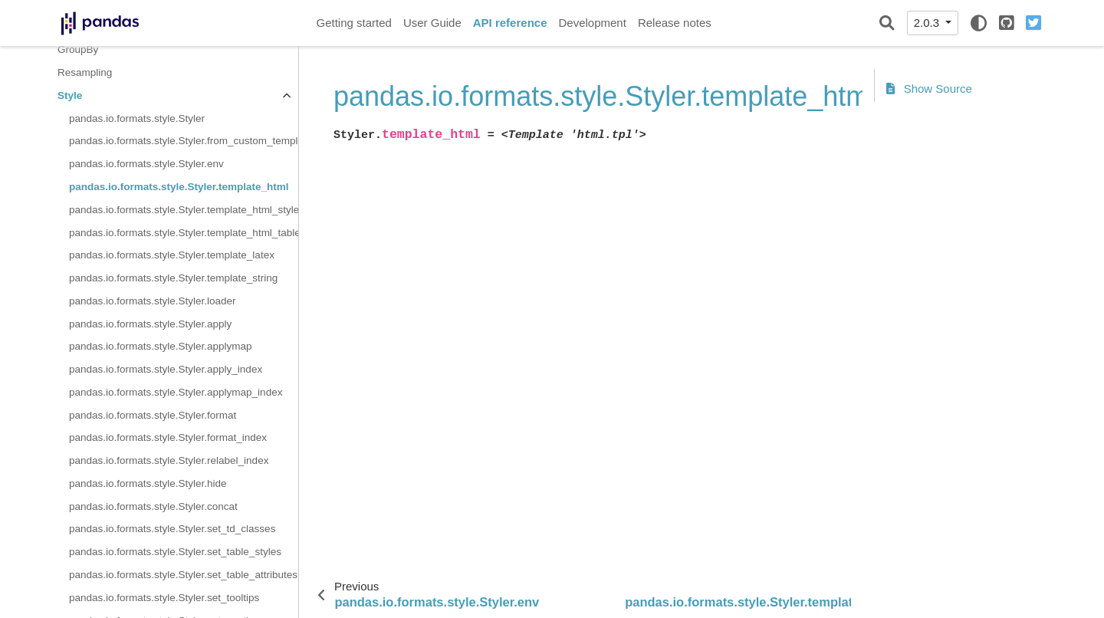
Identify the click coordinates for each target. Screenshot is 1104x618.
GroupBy (78, 49)
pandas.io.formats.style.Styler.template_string (173, 278)
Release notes (674, 22)
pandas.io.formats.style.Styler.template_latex (171, 255)
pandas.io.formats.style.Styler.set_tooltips (164, 597)
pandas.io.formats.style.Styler (137, 118)
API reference (510, 22)
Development (592, 22)
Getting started (354, 22)
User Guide (432, 22)
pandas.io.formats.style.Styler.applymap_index (175, 392)
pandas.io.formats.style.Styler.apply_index (165, 369)
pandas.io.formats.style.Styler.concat (153, 506)
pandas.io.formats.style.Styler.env (146, 163)
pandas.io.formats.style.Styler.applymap (160, 346)
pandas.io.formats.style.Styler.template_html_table (183, 232)
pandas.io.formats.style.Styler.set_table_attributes (183, 574)
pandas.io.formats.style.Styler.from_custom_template (183, 140)
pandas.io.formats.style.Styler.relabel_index (168, 460)
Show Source (929, 88)
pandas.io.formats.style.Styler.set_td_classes (172, 528)
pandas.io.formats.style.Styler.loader (152, 301)
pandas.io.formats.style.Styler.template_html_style (183, 209)
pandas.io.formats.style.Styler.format (152, 415)
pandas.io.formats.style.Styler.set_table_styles (175, 551)
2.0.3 (928, 22)
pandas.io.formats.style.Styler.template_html (179, 186)
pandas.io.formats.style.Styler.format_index (168, 437)
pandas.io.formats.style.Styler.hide (148, 483)
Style (70, 95)
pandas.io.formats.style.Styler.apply (150, 324)
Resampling (85, 72)
